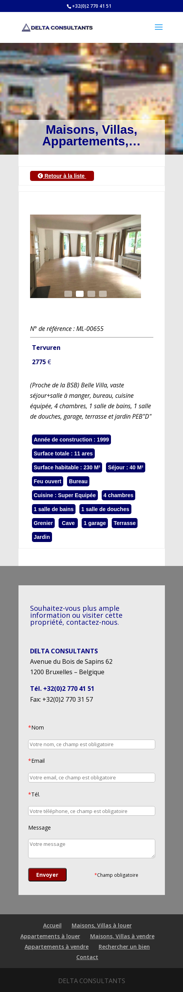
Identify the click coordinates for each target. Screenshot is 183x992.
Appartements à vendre (57, 946)
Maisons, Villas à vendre (122, 936)
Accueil (52, 925)
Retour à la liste (62, 176)
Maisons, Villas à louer (102, 925)
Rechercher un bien (124, 946)
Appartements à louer (50, 936)
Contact (87, 957)
